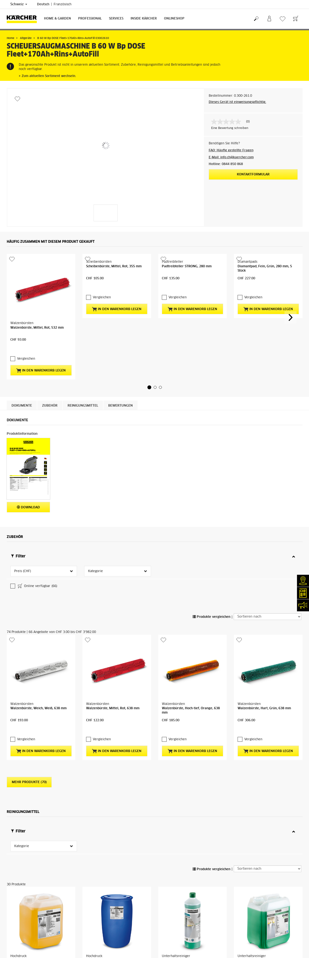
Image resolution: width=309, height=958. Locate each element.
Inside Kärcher (144, 18)
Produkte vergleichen (211, 578)
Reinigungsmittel (83, 405)
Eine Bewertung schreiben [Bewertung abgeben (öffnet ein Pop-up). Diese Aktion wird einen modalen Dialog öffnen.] (229, 128)
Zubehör (49, 405)
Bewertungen (120, 405)
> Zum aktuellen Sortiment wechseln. (47, 76)
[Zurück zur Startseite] (23, 19)
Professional (90, 18)
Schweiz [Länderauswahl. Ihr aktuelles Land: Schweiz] (18, 4)
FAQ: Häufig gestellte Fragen (231, 150)
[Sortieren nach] (267, 578)
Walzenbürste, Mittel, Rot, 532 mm (37, 327)
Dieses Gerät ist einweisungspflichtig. (237, 102)
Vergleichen (26, 358)
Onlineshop (174, 18)
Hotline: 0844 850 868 (226, 164)
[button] (149, 387)
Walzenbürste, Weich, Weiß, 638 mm (38, 669)
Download (28, 507)
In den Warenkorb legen (41, 370)
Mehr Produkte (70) (29, 743)
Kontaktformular (253, 174)
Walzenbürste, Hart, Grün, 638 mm (264, 669)
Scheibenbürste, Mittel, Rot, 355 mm (114, 266)
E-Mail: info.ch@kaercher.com (231, 157)
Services (116, 18)
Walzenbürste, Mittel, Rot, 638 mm (112, 669)
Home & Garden (57, 18)
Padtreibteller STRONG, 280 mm (187, 266)
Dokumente (22, 405)
